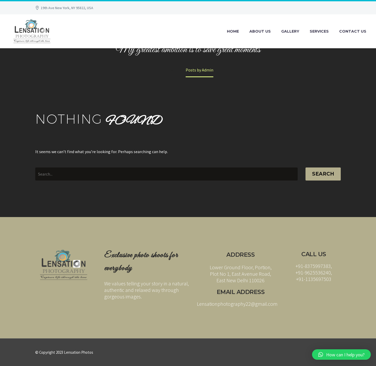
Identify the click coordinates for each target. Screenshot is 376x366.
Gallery (290, 31)
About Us (260, 31)
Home (233, 31)
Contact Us (352, 31)
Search (323, 174)
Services (319, 31)
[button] (341, 354)
